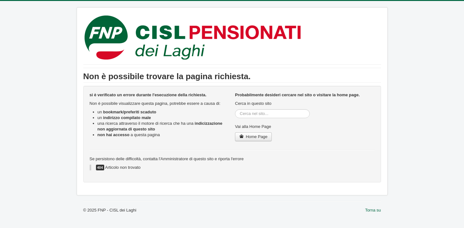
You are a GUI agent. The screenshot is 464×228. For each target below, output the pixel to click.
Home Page (253, 136)
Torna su (373, 210)
